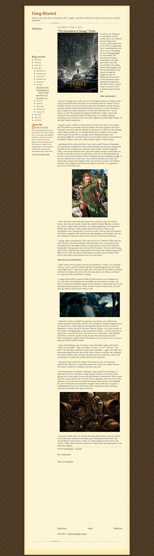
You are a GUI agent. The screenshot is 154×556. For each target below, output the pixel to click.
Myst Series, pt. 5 (42, 98)
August (39, 82)
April (38, 103)
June (38, 84)
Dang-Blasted (44, 13)
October (39, 76)
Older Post (118, 528)
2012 (36, 114)
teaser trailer (115, 53)
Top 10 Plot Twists (42, 87)
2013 (36, 68)
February (40, 109)
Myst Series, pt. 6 (42, 95)
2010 (36, 120)
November (40, 74)
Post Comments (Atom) (77, 534)
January (39, 112)
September (40, 79)
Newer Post (61, 528)
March (39, 106)
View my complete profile (40, 154)
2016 (36, 60)
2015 (36, 62)
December (40, 71)
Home (90, 528)
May (38, 101)
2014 (36, 65)
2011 (36, 117)
